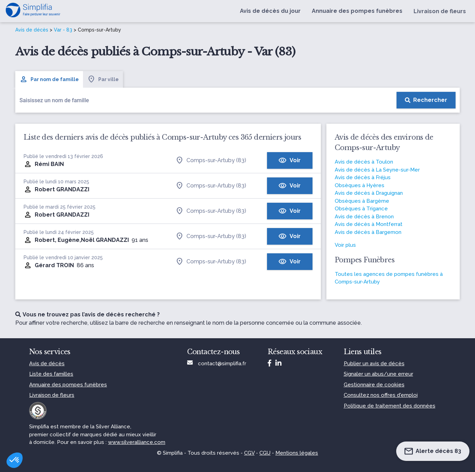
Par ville (103, 79)
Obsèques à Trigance (361, 209)
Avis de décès (31, 30)
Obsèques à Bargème (362, 201)
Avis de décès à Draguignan (369, 193)
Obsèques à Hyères (359, 185)
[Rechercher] (426, 100)
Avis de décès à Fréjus (363, 177)
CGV (249, 453)
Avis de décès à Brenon (364, 216)
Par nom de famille (49, 79)
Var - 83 (63, 30)
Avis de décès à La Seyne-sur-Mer (377, 170)
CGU (264, 453)
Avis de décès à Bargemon (368, 232)
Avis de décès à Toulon (364, 162)
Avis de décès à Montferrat (368, 224)
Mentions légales (296, 453)
